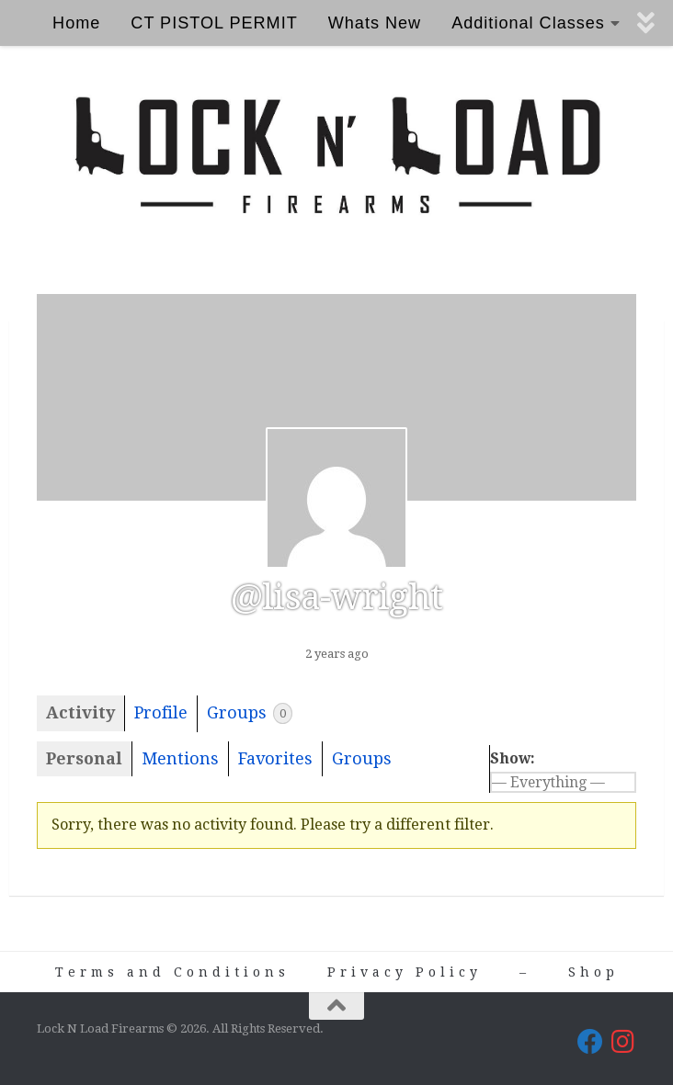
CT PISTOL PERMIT (214, 23)
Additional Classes (528, 23)
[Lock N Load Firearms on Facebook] (590, 1042)
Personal (84, 758)
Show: (512, 758)
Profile (161, 712)
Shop (593, 972)
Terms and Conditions (172, 972)
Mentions (180, 758)
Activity (80, 712)
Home (76, 23)
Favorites (275, 758)
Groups (249, 713)
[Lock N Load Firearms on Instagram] (623, 1042)
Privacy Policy (404, 972)
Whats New (374, 23)
